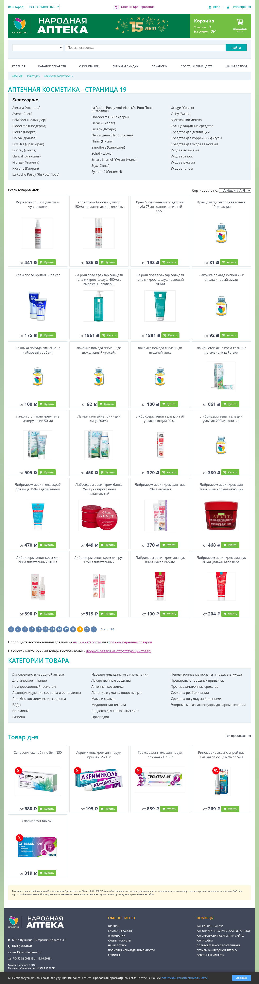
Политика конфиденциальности (131, 950)
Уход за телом (182, 168)
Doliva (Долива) (24, 138)
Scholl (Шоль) (102, 153)
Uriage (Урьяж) (182, 107)
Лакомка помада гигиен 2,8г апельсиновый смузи (221, 277)
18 (73, 629)
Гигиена (18, 716)
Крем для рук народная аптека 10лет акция (221, 204)
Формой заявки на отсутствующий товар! (118, 651)
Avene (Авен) (22, 113)
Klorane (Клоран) (25, 168)
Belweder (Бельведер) (29, 119)
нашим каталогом (87, 642)
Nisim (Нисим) (102, 141)
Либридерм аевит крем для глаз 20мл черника (160, 486)
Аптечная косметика (107, 686)
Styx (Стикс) (100, 165)
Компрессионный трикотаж (34, 686)
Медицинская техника (108, 704)
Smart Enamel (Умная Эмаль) (114, 159)
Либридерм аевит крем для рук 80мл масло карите (160, 559)
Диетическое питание (29, 680)
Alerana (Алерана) (26, 107)
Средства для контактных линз (115, 710)
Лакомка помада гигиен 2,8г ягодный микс (160, 350)
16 (59, 629)
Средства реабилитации (190, 692)
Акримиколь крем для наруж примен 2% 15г (98, 754)
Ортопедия (100, 716)
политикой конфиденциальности (184, 978)
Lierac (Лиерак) (103, 123)
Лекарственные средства (111, 680)
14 (45, 629)
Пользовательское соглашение (219, 945)
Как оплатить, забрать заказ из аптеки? (224, 931)
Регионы (114, 955)
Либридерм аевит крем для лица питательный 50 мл (37, 559)
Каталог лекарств (52, 66)
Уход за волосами (185, 150)
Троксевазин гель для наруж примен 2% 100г (160, 754)
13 (38, 629)
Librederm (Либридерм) (110, 117)
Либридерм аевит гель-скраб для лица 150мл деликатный (38, 486)
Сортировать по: (221, 190)
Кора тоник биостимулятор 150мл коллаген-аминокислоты (98, 204)
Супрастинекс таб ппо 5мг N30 (38, 752)
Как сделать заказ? (210, 926)
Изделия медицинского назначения (119, 674)
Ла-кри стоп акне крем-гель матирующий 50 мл (37, 418)
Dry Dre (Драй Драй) (28, 144)
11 (25, 629)
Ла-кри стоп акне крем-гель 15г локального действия (221, 350)
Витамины (20, 710)
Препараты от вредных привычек (197, 680)
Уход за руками (183, 162)
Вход (216, 7)
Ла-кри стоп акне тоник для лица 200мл (98, 418)
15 (52, 629)
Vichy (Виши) (181, 113)
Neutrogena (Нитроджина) (112, 135)
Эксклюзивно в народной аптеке (38, 674)
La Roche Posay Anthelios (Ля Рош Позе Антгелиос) (122, 109)
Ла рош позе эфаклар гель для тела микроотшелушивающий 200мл (160, 279)
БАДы (16, 704)
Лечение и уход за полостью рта (116, 692)
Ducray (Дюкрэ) (24, 150)
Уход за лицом (182, 156)
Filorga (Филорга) (25, 162)
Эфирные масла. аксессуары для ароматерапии (208, 704)
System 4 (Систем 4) (106, 171)
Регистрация (242, 7)
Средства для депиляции (190, 132)
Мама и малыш (103, 698)
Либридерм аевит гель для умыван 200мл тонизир (221, 418)
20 (86, 629)
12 (31, 629)
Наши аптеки (236, 66)
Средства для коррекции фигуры (196, 138)
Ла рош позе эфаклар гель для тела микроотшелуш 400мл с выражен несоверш (99, 279)
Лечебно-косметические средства (39, 698)
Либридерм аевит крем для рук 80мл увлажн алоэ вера (221, 559)
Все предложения (238, 736)
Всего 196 (107, 629)
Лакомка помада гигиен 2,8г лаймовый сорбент (37, 350)
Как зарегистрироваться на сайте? (220, 935)
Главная (18, 66)
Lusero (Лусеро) (103, 129)
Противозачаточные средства (194, 686)
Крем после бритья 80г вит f (38, 275)
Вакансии (160, 66)
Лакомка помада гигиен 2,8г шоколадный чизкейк (99, 350)
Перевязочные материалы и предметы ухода (206, 674)
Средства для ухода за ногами (194, 144)
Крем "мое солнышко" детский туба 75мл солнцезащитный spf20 (160, 207)
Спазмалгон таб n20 (37, 821)
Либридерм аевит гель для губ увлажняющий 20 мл (160, 418)
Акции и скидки (126, 66)
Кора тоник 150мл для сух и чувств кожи (37, 204)
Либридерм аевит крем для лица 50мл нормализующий (221, 486)
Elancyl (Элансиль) (26, 156)
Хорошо (241, 977)
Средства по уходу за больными (196, 698)
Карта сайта (205, 940)
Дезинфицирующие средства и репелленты (46, 692)
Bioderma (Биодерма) (29, 126)
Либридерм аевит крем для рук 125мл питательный (98, 559)
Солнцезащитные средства (192, 126)
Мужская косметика (186, 119)
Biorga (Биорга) (24, 132)
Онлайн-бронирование (137, 7)
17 (66, 629)
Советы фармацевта (196, 66)
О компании (89, 66)
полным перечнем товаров (130, 642)
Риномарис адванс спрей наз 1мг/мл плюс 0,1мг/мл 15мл (221, 754)
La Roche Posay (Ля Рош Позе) (35, 174)
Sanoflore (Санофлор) (108, 147)
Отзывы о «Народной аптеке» (217, 950)
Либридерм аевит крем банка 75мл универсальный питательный (98, 489)
